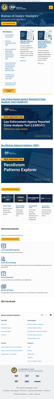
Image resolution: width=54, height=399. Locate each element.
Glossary (30, 350)
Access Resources (27, 273)
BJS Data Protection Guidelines (35, 324)
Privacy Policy (23, 390)
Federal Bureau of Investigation (9, 354)
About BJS (3, 324)
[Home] (17, 7)
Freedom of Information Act (20, 394)
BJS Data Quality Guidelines (35, 328)
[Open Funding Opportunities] (20, 198)
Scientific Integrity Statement (35, 335)
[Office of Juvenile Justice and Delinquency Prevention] (16, 383)
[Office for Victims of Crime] (27, 383)
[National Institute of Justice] (37, 377)
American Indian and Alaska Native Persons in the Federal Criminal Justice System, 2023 (10, 54)
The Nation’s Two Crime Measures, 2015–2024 (9, 76)
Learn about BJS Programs (27, 245)
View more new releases (9, 90)
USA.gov (31, 394)
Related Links (31, 354)
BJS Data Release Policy (34, 338)
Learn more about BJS (9, 23)
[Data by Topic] (7, 198)
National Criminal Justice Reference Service (12, 350)
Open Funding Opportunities (20, 206)
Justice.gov (37, 394)
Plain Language (14, 390)
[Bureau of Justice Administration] (16, 377)
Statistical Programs (6, 328)
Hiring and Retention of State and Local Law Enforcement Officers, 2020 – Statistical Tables (10, 66)
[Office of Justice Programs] (4, 7)
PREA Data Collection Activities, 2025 (10, 43)
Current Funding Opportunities (9, 35)
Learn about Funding (27, 258)
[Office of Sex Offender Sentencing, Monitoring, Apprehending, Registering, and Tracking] (37, 382)
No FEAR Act (47, 390)
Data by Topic (7, 206)
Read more (23, 60)
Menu (51, 7)
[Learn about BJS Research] (46, 198)
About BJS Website (6, 331)
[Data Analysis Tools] (33, 198)
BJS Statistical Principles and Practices (37, 331)
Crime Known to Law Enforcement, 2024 (10, 83)
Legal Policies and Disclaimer (35, 390)
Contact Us (4, 335)
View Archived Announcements (10, 239)
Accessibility (6, 390)
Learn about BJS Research (46, 206)
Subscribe (30, 357)
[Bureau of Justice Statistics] (27, 378)
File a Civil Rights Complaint (34, 361)
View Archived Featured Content (11, 189)
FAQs (29, 347)
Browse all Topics (27, 286)
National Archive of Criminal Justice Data (11, 347)
